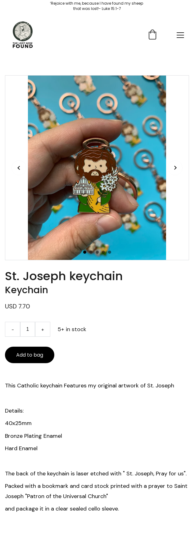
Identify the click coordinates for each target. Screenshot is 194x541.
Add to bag (29, 354)
